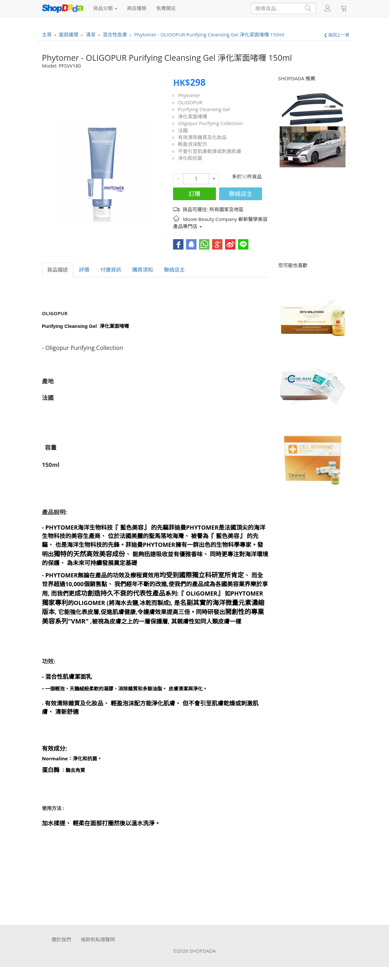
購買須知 (142, 269)
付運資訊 (110, 269)
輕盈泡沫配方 (192, 144)
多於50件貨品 (247, 176)
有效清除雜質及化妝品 (202, 137)
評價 (84, 269)
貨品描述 (57, 269)
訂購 (194, 194)
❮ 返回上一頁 (336, 35)
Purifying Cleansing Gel (204, 109)
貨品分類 (105, 8)
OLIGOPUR (190, 102)
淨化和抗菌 (190, 158)
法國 (183, 130)
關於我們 (61, 939)
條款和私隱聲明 (98, 939)
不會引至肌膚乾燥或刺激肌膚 (209, 151)
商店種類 (136, 8)
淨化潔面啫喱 (192, 116)
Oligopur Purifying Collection (210, 123)
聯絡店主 (240, 194)
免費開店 (166, 8)
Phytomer (189, 95)
